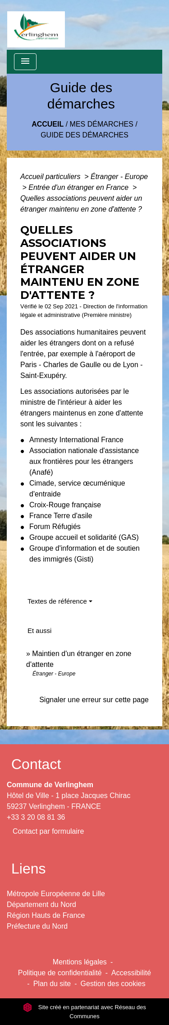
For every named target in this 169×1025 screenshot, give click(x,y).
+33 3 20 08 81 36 (36, 817)
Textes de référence (57, 601)
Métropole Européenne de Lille (56, 893)
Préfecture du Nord (37, 926)
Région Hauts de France (46, 915)
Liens (28, 868)
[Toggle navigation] (25, 61)
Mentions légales (80, 962)
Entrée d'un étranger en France (79, 187)
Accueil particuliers (51, 176)
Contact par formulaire (48, 831)
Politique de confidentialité (60, 973)
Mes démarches (101, 124)
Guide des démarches (84, 135)
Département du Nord (41, 904)
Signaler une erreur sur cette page (94, 700)
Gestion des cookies (113, 983)
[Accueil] (36, 25)
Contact (36, 764)
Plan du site (52, 983)
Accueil (48, 124)
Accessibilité (131, 973)
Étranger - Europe (119, 176)
